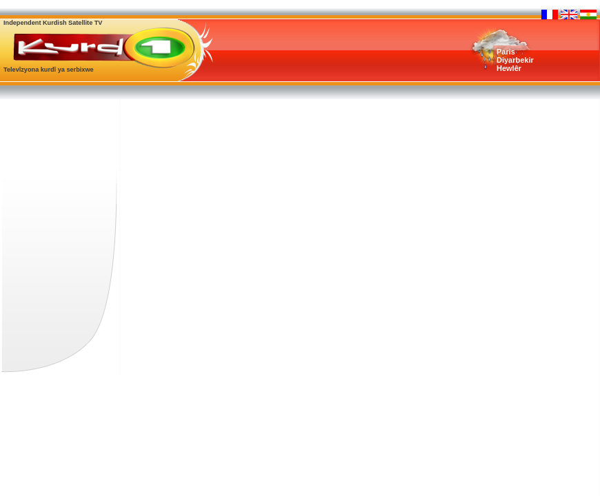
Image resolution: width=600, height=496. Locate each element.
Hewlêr (509, 68)
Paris (506, 52)
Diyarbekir (515, 60)
